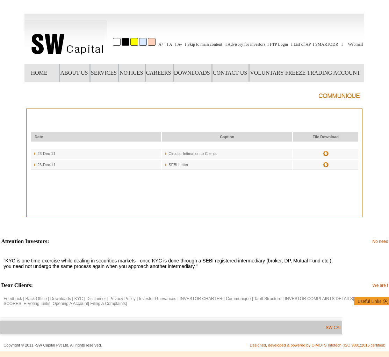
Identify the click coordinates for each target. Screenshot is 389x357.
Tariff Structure (267, 298)
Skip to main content (204, 44)
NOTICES (131, 73)
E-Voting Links (36, 303)
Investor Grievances (158, 298)
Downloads (60, 298)
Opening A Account (70, 303)
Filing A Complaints (108, 303)
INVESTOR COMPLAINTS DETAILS (319, 298)
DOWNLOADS (192, 73)
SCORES (12, 303)
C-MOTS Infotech (327, 345)
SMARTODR (326, 44)
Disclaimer (96, 298)
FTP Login (279, 44)
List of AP (302, 44)
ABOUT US (74, 73)
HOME (39, 73)
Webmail (355, 44)
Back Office (36, 298)
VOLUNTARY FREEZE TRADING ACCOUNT (305, 73)
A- (179, 44)
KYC (78, 298)
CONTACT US (230, 73)
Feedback (12, 298)
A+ (161, 44)
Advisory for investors (246, 44)
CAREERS (158, 73)
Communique (238, 298)
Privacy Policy (122, 298)
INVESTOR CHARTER (202, 298)
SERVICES (104, 73)
